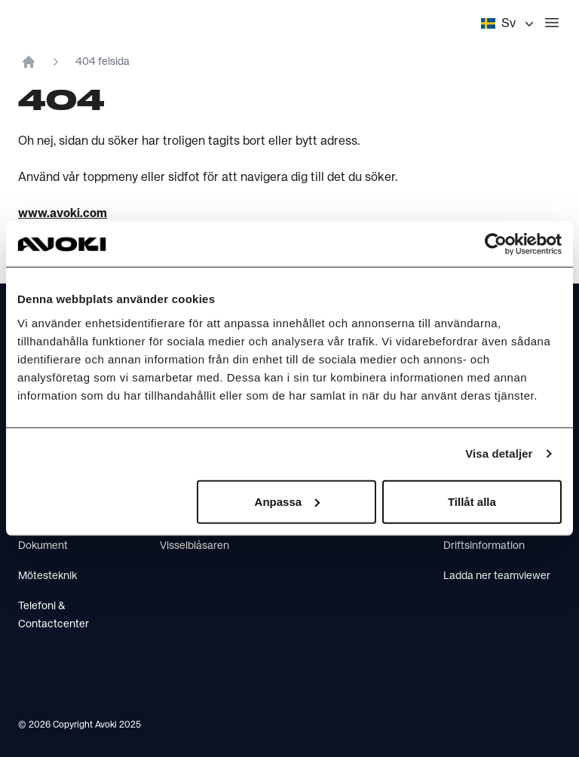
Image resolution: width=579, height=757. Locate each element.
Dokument (43, 546)
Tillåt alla (472, 501)
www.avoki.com (62, 214)
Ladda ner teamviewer (496, 576)
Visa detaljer (498, 453)
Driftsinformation (484, 546)
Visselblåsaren (194, 546)
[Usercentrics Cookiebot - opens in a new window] (496, 244)
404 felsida (102, 62)
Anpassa (287, 501)
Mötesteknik (47, 576)
